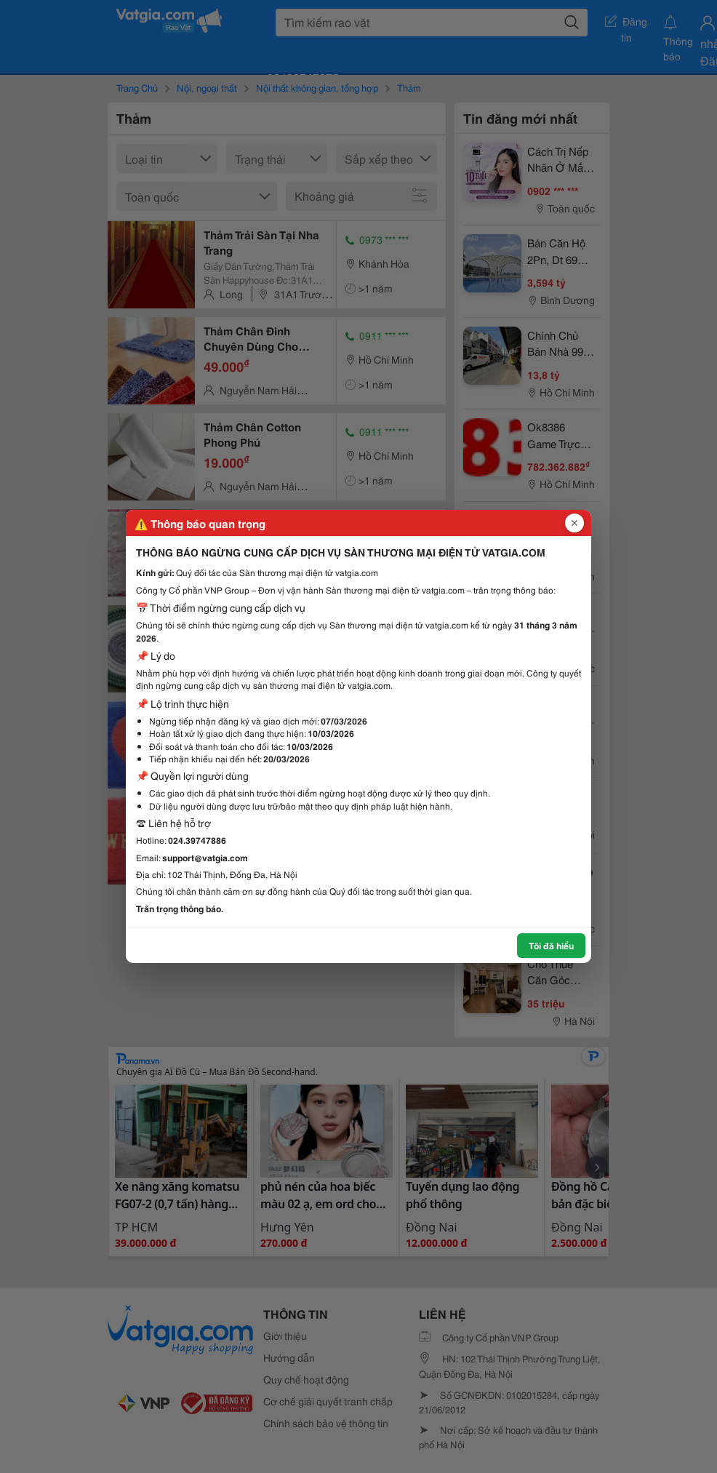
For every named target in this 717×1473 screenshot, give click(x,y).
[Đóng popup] (574, 523)
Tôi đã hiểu (551, 945)
